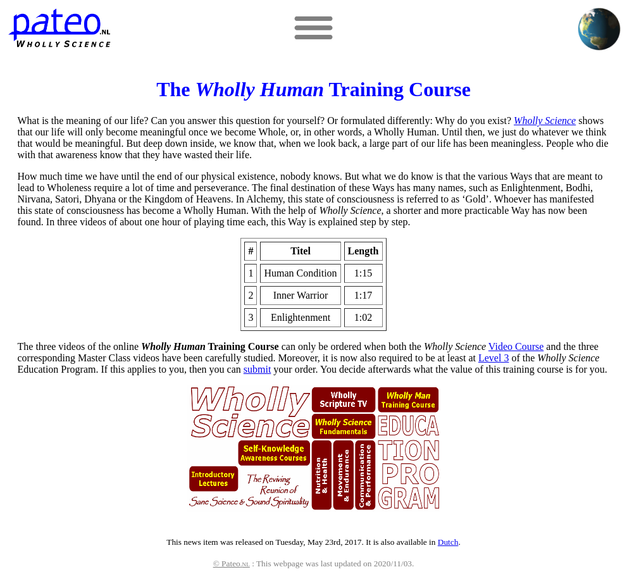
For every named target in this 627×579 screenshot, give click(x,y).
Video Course (515, 346)
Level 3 (493, 357)
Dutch (448, 542)
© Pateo (231, 563)
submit (257, 369)
